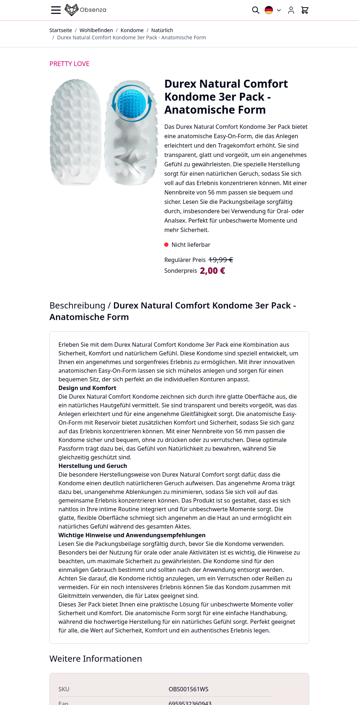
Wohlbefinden (96, 30)
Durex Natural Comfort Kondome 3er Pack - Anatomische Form (131, 37)
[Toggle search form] (256, 10)
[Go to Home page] (85, 10)
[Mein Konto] (291, 10)
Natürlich (162, 30)
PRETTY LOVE (69, 63)
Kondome (132, 30)
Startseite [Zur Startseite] (60, 30)
